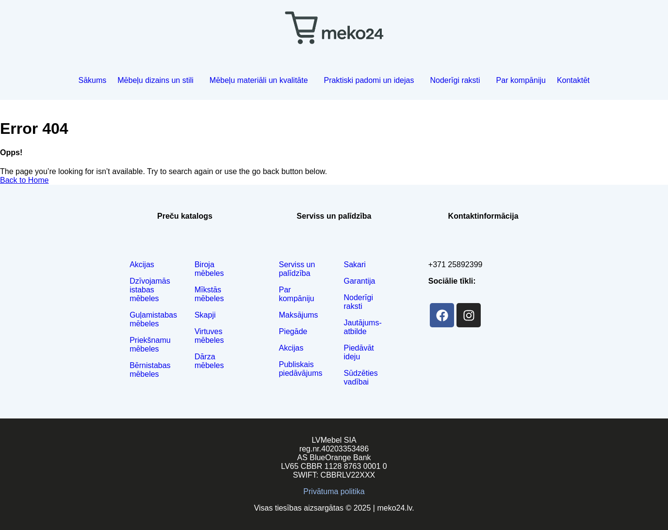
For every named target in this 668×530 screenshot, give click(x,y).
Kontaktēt (573, 80)
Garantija (359, 281)
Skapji (205, 315)
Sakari (354, 264)
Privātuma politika (333, 491)
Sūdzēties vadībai (360, 377)
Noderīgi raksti (455, 80)
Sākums (92, 80)
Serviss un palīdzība (297, 268)
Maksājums (298, 315)
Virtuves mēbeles (209, 335)
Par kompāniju (521, 80)
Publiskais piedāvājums (301, 368)
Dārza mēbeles (209, 361)
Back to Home (24, 180)
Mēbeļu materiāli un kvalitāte (259, 80)
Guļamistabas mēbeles (153, 319)
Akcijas (142, 264)
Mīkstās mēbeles (209, 294)
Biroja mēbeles (209, 268)
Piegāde (293, 331)
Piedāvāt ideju (358, 352)
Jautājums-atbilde (362, 327)
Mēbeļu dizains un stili (155, 80)
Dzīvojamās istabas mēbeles (150, 290)
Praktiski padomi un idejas (369, 80)
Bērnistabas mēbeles (150, 369)
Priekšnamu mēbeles (150, 344)
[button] (158, 80)
